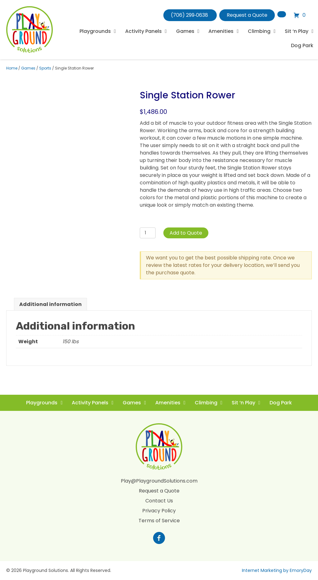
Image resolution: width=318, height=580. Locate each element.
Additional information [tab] (50, 304)
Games (28, 68)
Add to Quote (186, 232)
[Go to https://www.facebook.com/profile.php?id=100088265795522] (159, 539)
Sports (45, 68)
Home (11, 68)
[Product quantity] (148, 232)
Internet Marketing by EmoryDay (277, 570)
